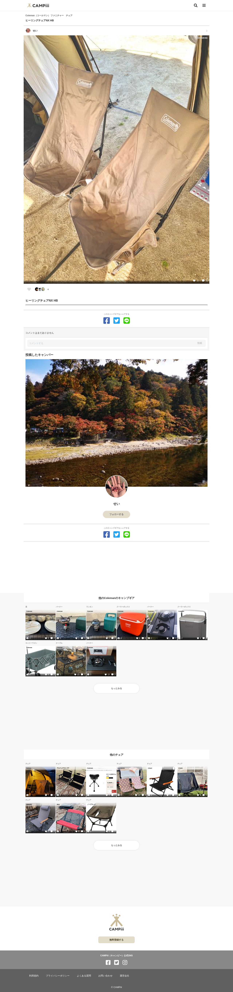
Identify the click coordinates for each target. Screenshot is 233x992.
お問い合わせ (105, 975)
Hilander (29, 804)
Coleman (29, 611)
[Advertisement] (116, 567)
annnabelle (121, 768)
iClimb (180, 768)
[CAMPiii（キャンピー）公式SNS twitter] (116, 962)
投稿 (199, 343)
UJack (150, 768)
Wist (58, 804)
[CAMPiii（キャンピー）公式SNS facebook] (108, 962)
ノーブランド (91, 804)
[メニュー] (204, 5)
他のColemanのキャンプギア (116, 597)
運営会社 (124, 975)
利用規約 (34, 975)
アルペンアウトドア (63, 768)
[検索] (195, 5)
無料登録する (116, 939)
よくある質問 (84, 975)
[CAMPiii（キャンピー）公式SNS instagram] (125, 962)
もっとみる (116, 688)
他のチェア (116, 754)
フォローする (116, 514)
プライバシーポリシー (58, 975)
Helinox (28, 768)
